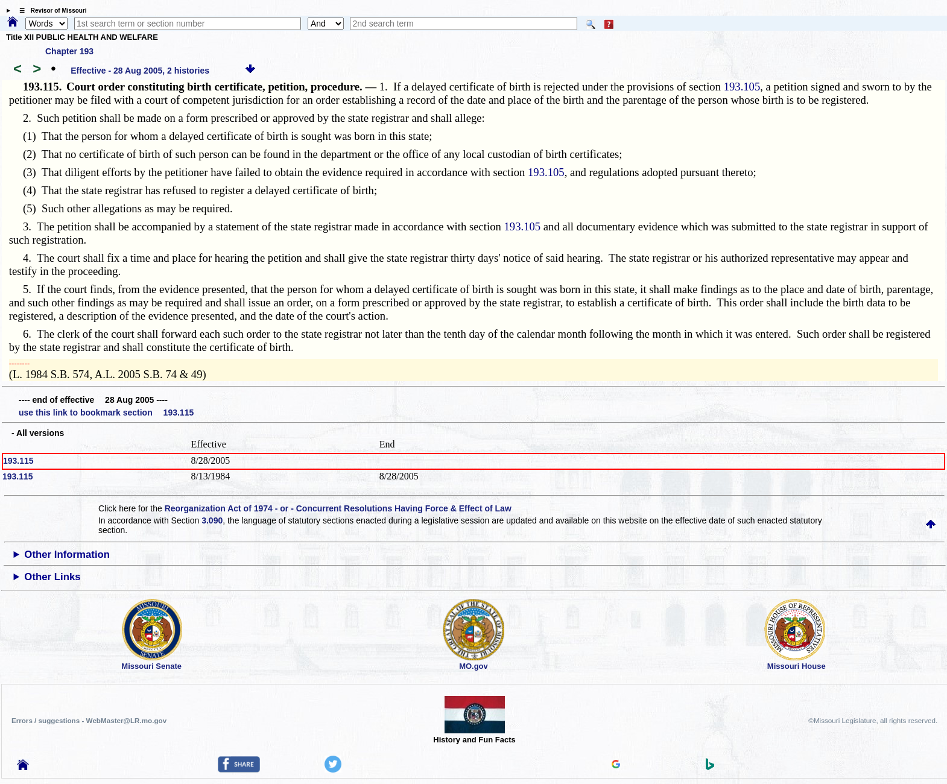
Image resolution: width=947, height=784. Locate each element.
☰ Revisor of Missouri (50, 10)
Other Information (67, 554)
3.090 (212, 520)
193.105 (742, 86)
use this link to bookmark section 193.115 (106, 412)
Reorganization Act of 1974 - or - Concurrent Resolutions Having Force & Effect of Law (338, 508)
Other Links (52, 577)
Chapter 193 (69, 51)
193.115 (18, 461)
